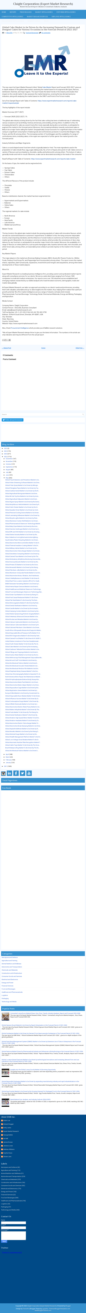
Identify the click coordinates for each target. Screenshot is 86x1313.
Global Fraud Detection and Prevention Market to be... (22, 480)
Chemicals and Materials (10, 970)
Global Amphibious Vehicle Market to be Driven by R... (22, 504)
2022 (5, 456)
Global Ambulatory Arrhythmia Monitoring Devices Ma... (23, 559)
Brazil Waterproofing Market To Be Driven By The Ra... (22, 748)
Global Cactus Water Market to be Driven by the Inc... (22, 655)
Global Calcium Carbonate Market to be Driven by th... (22, 625)
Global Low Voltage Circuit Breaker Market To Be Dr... (22, 740)
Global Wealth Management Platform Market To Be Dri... (23, 737)
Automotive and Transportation (12, 967)
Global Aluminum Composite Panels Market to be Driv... (23, 573)
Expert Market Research (11, 1131)
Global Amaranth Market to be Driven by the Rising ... (22, 567)
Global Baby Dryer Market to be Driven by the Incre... (21, 526)
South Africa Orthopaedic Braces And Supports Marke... (23, 630)
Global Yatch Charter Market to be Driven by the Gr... (21, 507)
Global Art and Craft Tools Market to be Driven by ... (21, 660)
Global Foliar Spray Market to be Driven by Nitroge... (22, 485)
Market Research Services (37, 17)
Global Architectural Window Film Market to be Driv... (22, 668)
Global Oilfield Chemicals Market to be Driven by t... (21, 704)
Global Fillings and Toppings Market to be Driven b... (22, 652)
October (8, 464)
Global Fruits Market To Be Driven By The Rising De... (22, 712)
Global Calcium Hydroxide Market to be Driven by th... (22, 622)
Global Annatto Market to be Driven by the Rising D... (22, 731)
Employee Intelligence (61, 17)
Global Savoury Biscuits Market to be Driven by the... (22, 562)
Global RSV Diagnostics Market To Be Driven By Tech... (22, 636)
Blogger (68, 1306)
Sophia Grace (7, 1153)
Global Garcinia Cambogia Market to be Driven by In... (22, 529)
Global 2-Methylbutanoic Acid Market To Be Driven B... (22, 578)
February (8, 760)
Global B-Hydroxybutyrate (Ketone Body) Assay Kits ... (22, 679)
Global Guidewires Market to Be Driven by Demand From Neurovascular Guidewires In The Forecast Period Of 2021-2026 (40, 1033)
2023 (5, 454)
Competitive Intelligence (12, 17)
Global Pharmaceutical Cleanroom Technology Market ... (23, 523)
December (9, 459)
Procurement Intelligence (13, 21)
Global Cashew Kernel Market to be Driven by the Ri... (22, 491)
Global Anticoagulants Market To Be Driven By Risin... (22, 603)
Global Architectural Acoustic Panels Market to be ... (22, 666)
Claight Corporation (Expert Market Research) (43, 4)
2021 (5, 766)
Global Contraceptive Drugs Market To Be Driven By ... (22, 701)
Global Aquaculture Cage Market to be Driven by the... (22, 688)
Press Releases (26, 12)
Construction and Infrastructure (12, 973)
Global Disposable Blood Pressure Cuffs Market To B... (23, 633)
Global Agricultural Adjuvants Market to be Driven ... (21, 499)
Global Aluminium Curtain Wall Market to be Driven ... (22, 521)
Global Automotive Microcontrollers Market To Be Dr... (22, 543)
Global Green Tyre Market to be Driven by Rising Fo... (22, 594)
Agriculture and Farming (9, 960)
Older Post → (80, 348)
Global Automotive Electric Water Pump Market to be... (22, 707)
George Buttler (8, 1135)
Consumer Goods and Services (12, 976)
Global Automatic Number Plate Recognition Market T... (23, 742)
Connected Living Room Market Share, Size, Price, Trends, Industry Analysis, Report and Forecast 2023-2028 (45, 1013)
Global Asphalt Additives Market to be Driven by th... (22, 729)
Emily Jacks (7, 1128)
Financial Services (7, 986)
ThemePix (26, 1309)
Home (4, 12)
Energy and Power (7, 983)
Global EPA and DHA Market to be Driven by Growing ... (23, 532)
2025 (5, 448)
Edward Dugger (8, 1124)
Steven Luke (7, 1156)
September (9, 467)
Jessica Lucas (8, 1146)
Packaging (5, 998)
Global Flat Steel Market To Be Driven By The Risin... (21, 600)
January (8, 762)
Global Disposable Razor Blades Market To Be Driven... (23, 696)
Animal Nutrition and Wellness (11, 964)
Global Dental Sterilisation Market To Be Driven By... (21, 715)
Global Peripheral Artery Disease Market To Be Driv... (22, 671)
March (8, 757)
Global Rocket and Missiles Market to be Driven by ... (22, 619)
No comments (45, 33)
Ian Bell (5, 1138)
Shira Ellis (9, 33)
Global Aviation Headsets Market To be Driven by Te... (22, 720)
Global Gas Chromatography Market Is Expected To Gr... (23, 674)
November (9, 461)
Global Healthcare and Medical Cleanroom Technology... (23, 589)
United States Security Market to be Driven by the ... (21, 534)
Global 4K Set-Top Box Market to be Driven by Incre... (22, 496)
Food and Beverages (32, 33)
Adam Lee (6, 1120)
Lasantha (45, 1309)
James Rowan (8, 1142)
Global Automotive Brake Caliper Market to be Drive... (22, 685)
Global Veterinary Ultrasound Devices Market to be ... (22, 616)
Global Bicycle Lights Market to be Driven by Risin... (21, 518)
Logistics (5, 995)
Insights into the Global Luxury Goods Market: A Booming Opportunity (33, 1069)
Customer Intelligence (66, 12)
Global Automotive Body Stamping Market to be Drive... (23, 726)
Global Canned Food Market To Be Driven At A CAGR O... (23, 638)
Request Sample (34, 21)
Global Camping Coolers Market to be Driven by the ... (22, 611)
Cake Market (46, 87)
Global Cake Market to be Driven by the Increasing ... (22, 646)
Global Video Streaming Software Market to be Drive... (22, 482)
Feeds (46, 21)
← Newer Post (6, 348)
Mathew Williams (8, 1149)
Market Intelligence (44, 12)
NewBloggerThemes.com (43, 1310)
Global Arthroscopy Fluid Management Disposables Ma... (23, 657)
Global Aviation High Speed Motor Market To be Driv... (22, 718)
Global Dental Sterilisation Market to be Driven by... (21, 605)
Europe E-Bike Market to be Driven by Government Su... (22, 693)
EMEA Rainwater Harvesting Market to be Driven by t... (22, 584)
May (7, 478)
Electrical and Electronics (10, 979)
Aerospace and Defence (10, 957)
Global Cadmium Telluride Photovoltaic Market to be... (22, 649)
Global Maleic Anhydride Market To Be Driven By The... (22, 709)
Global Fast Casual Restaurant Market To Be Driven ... (22, 597)
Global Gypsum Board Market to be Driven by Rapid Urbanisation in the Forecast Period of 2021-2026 (34, 1025)
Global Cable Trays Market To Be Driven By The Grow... (22, 745)
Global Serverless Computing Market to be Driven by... (22, 554)
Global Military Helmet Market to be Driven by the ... (21, 548)
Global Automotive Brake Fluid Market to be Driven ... (22, 682)
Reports (13, 12)
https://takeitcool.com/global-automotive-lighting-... (22, 537)
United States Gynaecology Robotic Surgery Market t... (22, 614)
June (7, 475)
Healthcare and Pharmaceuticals (12, 992)
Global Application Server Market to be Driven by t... (21, 690)
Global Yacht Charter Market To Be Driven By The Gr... (22, 644)
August (8, 469)
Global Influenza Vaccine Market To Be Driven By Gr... (22, 698)
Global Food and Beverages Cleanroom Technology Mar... (23, 592)
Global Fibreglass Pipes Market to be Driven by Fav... (22, 488)
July (7, 472)
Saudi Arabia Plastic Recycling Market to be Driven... (22, 540)
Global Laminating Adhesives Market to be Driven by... (22, 515)
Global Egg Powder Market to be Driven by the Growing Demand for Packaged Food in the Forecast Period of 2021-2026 (40, 1091)
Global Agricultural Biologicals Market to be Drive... (21, 493)
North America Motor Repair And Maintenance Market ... (23, 677)
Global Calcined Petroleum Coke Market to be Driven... (22, 627)
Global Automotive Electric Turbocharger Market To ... (22, 723)
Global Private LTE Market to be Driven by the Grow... (22, 565)
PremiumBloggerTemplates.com (59, 1309)
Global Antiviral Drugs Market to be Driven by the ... (21, 734)
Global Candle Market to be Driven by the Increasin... (22, 608)
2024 (5, 451)
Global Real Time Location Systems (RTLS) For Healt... (22, 581)
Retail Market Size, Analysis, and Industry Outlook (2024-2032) (30, 1099)
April (7, 754)
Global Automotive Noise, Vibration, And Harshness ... (22, 575)
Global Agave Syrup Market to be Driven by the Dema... (22, 502)
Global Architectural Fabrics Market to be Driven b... (21, 663)
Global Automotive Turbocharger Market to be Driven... (22, 551)
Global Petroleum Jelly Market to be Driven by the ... (21, 570)
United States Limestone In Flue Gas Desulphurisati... (22, 641)
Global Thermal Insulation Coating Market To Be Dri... (22, 545)
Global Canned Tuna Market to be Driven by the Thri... (22, 556)
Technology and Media (9, 1001)
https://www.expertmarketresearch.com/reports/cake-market (53, 159)
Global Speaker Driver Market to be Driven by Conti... (22, 510)
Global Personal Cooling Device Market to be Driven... (22, 513)
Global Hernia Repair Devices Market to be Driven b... (22, 586)
